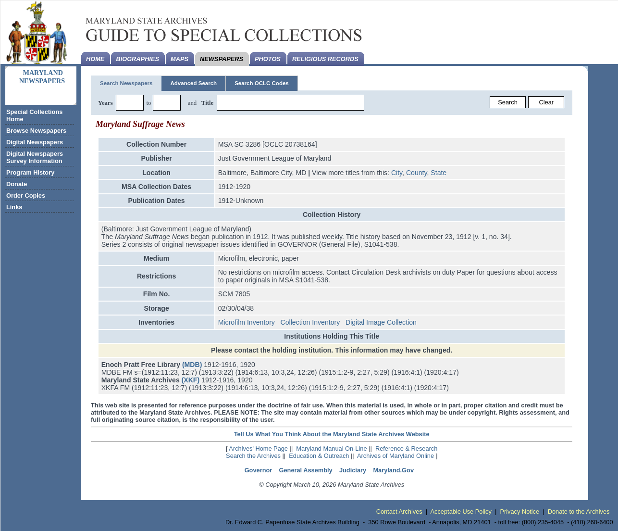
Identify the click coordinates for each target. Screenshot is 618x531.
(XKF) (191, 380)
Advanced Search (193, 83)
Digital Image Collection (381, 322)
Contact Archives (399, 511)
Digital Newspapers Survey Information (34, 157)
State (438, 173)
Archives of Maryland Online (395, 455)
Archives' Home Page (258, 448)
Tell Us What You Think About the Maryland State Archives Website (332, 434)
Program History (30, 172)
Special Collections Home (34, 115)
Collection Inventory (310, 322)
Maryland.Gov (393, 470)
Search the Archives (253, 455)
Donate (16, 184)
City (396, 173)
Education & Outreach (319, 455)
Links (14, 207)
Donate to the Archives (579, 511)
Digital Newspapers (34, 142)
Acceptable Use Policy (461, 511)
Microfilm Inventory (246, 322)
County (416, 173)
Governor (258, 470)
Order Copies (25, 195)
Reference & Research (406, 448)
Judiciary (352, 470)
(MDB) (192, 364)
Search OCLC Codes (262, 83)
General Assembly (306, 470)
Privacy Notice (519, 511)
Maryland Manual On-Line (331, 448)
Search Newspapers (126, 83)
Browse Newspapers (36, 130)
